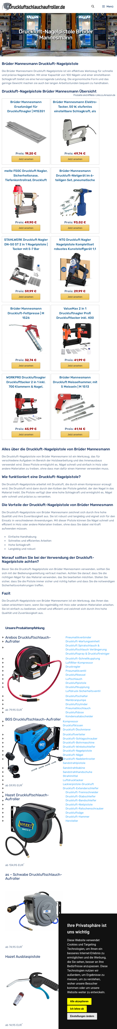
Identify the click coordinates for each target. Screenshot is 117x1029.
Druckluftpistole (15, 867)
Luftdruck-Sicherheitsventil (22, 875)
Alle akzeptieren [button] (79, 1001)
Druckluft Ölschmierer (19, 914)
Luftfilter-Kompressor (109, 831)
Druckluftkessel (15, 859)
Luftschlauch (13, 863)
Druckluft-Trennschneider (21, 976)
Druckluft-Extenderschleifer (23, 972)
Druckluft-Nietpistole (18, 989)
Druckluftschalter (16, 880)
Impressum (25, 1019)
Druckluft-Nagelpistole (19, 935)
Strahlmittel (12, 960)
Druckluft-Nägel (15, 939)
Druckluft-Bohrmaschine (21, 927)
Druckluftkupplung (17, 871)
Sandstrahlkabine (16, 952)
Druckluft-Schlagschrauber (22, 923)
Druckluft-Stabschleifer (20, 980)
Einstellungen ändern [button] (82, 1016)
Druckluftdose (14, 896)
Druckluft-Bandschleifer (20, 985)
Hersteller (11, 1005)
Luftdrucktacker (15, 964)
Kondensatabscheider (19, 900)
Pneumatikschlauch (17, 892)
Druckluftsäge (14, 997)
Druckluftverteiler (16, 919)
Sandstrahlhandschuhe (20, 956)
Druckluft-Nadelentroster (21, 943)
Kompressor (13, 905)
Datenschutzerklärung (48, 1019)
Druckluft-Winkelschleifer (21, 931)
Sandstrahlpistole (16, 947)
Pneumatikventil (15, 855)
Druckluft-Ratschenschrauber (24, 993)
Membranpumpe (15, 884)
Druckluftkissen (15, 910)
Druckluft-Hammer (17, 1001)
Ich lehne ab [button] (77, 1008)
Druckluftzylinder (16, 888)
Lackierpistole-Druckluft (20, 968)
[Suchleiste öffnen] (92, 6)
